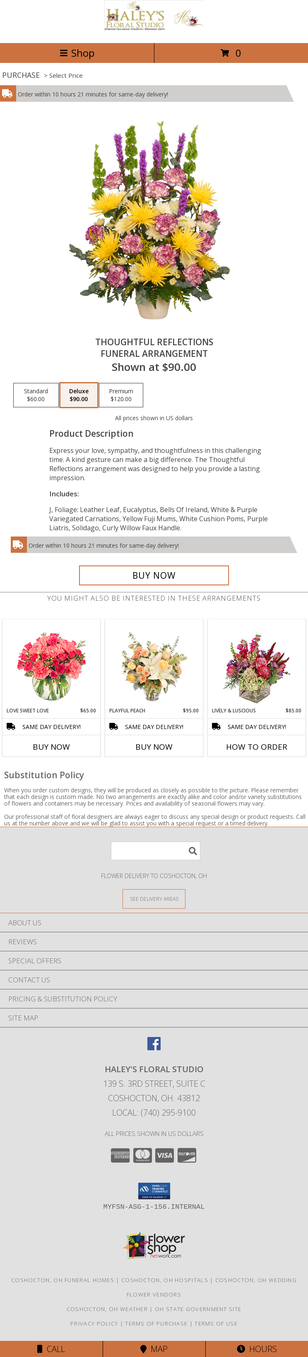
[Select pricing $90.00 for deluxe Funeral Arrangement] (78, 395)
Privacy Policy (94, 1323)
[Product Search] (155, 851)
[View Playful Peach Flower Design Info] (154, 663)
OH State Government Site (198, 1309)
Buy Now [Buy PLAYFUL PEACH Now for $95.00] (154, 746)
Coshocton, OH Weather (107, 1309)
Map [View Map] (154, 1349)
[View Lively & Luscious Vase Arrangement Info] (256, 663)
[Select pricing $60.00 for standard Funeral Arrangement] (36, 395)
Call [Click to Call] (51, 1349)
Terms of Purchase (156, 1323)
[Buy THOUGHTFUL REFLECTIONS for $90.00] (154, 575)
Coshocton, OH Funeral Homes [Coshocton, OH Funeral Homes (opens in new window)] (62, 1280)
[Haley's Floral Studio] (154, 31)
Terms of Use (216, 1323)
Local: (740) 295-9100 (154, 1112)
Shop (77, 53)
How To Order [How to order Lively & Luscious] (256, 746)
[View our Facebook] (154, 1047)
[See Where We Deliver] (154, 898)
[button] (154, 1191)
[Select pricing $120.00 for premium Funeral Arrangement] (121, 395)
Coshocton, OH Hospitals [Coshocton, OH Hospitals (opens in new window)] (164, 1280)
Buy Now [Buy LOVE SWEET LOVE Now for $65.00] (51, 746)
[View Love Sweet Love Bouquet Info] (51, 663)
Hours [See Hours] (257, 1349)
